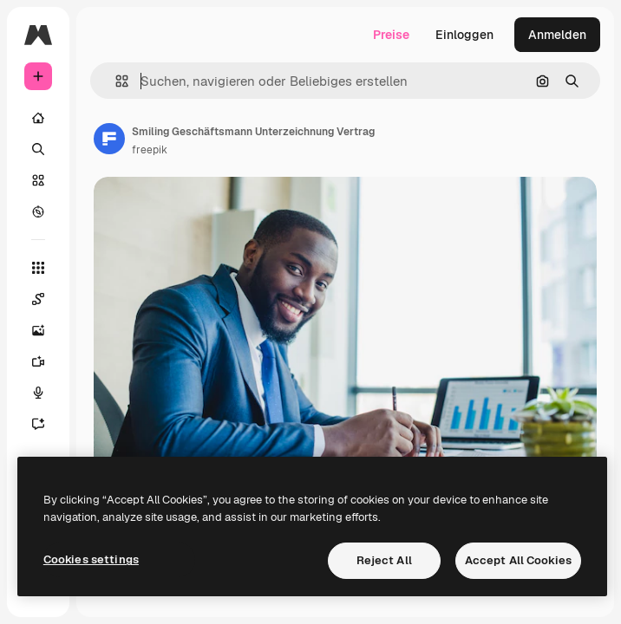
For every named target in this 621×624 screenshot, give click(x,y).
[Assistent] (38, 424)
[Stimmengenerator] (38, 392)
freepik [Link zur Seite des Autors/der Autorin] (149, 150)
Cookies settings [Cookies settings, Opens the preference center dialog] (91, 559)
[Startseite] (38, 118)
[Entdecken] (38, 211)
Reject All (384, 560)
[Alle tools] (38, 268)
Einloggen (464, 34)
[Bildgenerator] (38, 330)
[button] (115, 81)
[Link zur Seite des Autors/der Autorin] (109, 138)
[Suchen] (38, 149)
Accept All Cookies (518, 560)
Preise (391, 34)
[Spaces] (38, 299)
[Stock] (38, 180)
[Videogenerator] (38, 361)
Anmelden (557, 34)
